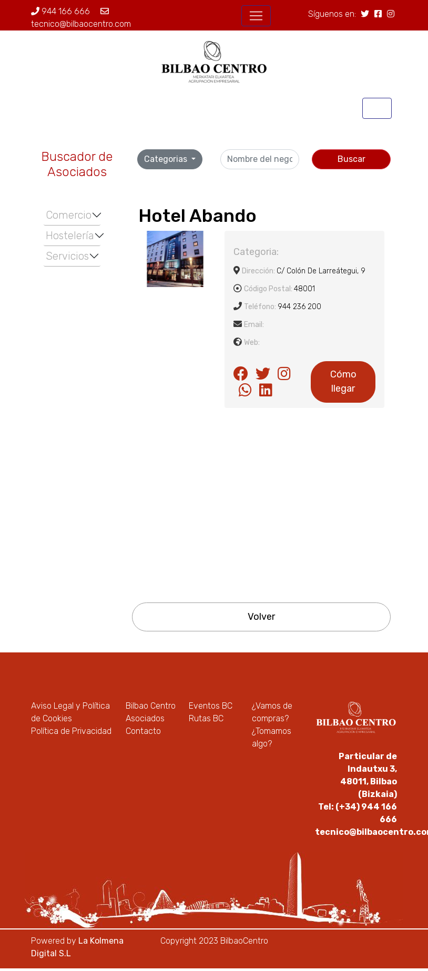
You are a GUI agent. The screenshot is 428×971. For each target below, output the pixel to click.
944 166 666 (60, 11)
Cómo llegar (343, 381)
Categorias (166, 159)
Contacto (143, 731)
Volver (261, 616)
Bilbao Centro (151, 706)
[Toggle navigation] (256, 15)
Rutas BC (206, 718)
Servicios (67, 256)
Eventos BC (210, 706)
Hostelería (70, 235)
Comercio (68, 215)
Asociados (145, 718)
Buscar (351, 159)
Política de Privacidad (71, 731)
